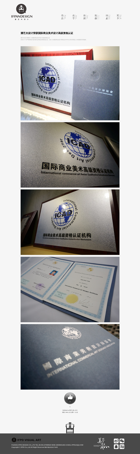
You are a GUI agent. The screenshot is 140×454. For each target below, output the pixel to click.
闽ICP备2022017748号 (51, 447)
